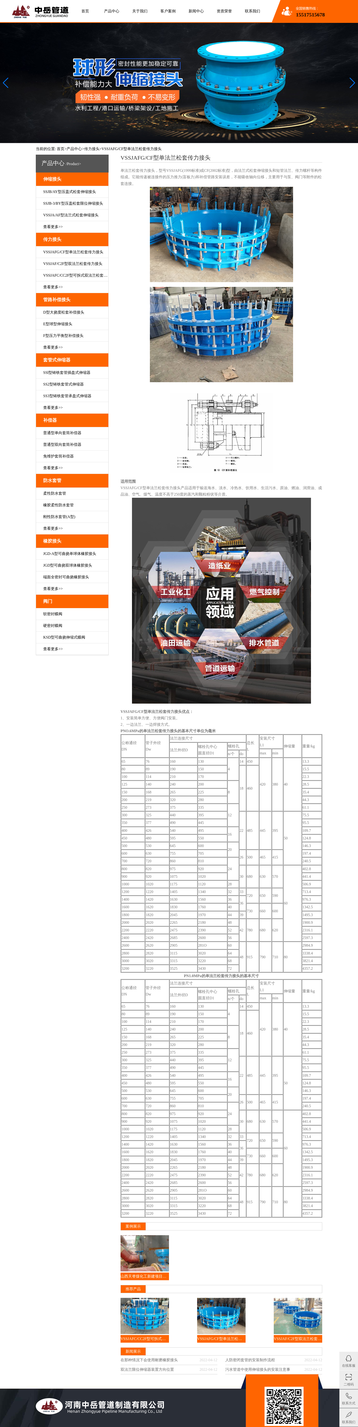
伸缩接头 (52, 179)
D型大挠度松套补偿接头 (63, 312)
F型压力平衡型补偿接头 (63, 336)
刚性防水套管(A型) (59, 517)
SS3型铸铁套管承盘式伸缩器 (67, 396)
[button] (352, 83)
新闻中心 (196, 11)
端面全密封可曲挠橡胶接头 (66, 577)
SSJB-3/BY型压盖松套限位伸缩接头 (73, 203)
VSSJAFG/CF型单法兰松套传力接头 (73, 252)
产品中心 (111, 11)
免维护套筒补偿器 (58, 456)
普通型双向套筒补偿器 (62, 444)
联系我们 (252, 11)
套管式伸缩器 (56, 359)
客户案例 (168, 11)
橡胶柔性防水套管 (58, 505)
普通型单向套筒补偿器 (62, 433)
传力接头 (92, 149)
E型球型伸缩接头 (57, 324)
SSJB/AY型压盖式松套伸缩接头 (69, 192)
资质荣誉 (224, 11)
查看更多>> (53, 227)
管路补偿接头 (56, 299)
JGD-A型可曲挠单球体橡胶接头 (69, 554)
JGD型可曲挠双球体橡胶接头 (67, 565)
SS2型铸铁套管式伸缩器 (63, 384)
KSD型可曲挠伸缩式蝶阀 (64, 637)
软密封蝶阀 (52, 614)
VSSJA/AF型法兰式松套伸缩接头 (71, 215)
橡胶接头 (52, 540)
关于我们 (139, 11)
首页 (85, 11)
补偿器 (50, 420)
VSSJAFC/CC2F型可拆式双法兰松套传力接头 (75, 275)
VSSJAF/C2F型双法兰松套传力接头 (72, 264)
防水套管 (52, 480)
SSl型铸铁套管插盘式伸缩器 (66, 373)
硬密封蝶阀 (52, 626)
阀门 (47, 601)
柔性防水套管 (54, 493)
